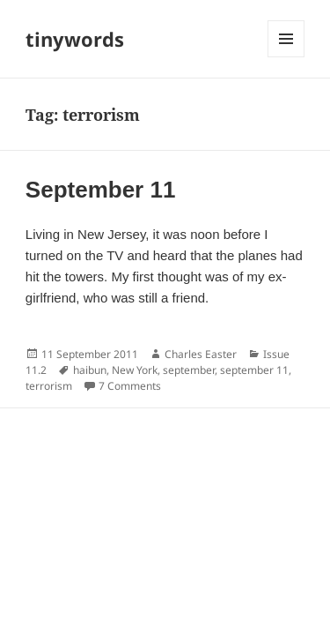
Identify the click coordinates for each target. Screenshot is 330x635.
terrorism (49, 385)
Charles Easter (201, 354)
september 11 (254, 369)
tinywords (75, 39)
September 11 (101, 189)
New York (135, 369)
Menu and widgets (286, 56)
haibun (89, 369)
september (189, 369)
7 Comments (130, 385)
